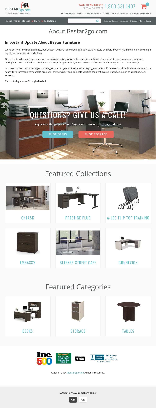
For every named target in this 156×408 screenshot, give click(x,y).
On (83, 399)
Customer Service (110, 21)
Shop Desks (58, 134)
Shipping (133, 21)
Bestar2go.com (75, 372)
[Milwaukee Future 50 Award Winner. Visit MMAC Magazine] (80, 358)
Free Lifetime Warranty (89, 13)
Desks (9, 20)
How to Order (145, 21)
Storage (26, 20)
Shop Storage (96, 134)
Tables (17, 20)
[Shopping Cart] (144, 7)
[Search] (97, 21)
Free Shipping (68, 13)
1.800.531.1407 (120, 6)
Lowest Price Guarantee (115, 13)
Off (73, 399)
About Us (124, 21)
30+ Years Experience (140, 13)
